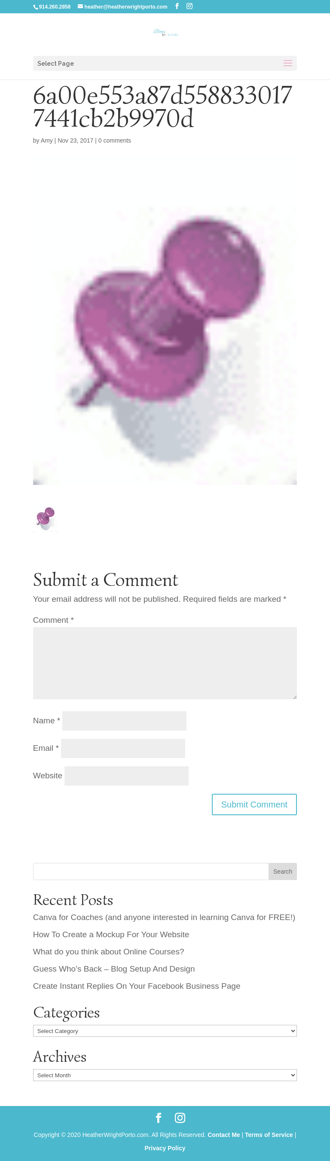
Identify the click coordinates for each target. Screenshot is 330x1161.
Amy (47, 140)
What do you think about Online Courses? (108, 951)
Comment (53, 620)
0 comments (114, 140)
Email (46, 748)
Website (47, 775)
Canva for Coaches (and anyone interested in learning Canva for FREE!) (164, 917)
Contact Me (224, 1134)
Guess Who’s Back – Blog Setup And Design (114, 968)
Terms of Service (269, 1134)
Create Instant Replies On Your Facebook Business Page (137, 985)
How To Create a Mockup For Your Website (111, 934)
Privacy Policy (165, 1148)
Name (46, 720)
